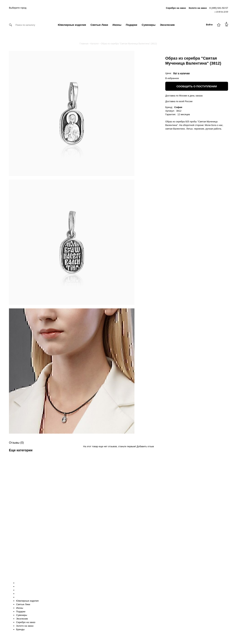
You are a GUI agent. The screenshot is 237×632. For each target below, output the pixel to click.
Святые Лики (99, 24)
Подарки (131, 24)
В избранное (172, 78)
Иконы (117, 24)
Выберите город (17, 7)
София (178, 107)
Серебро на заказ (25, 622)
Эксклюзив (167, 24)
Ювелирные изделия (72, 24)
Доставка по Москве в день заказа (184, 95)
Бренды (20, 629)
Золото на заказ (24, 625)
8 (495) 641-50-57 (218, 8)
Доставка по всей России (179, 101)
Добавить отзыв (145, 446)
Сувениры (148, 24)
